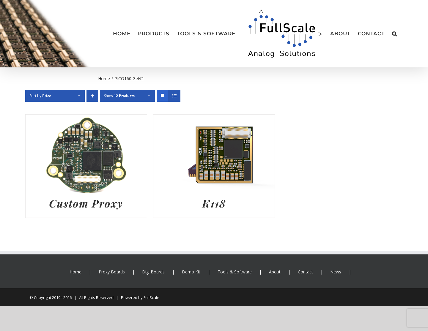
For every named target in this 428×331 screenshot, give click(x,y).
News (335, 272)
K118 (214, 203)
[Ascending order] (92, 96)
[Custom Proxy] (86, 119)
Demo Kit (191, 272)
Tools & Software (235, 272)
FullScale (151, 297)
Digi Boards (153, 272)
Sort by (40, 95)
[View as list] (174, 96)
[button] (394, 33)
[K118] (214, 119)
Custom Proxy (86, 203)
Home (75, 272)
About (275, 272)
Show (119, 95)
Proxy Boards (112, 272)
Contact (305, 272)
